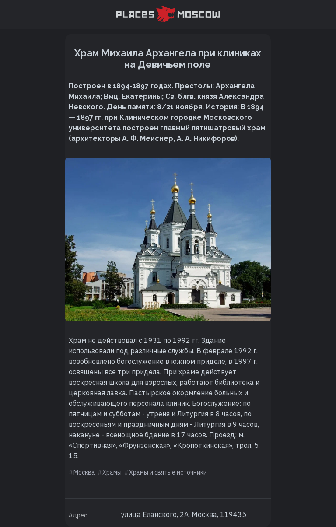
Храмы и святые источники (168, 472)
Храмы (112, 472)
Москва (84, 472)
